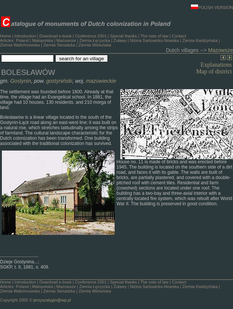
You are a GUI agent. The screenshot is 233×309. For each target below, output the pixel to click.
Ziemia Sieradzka (59, 45)
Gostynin (20, 81)
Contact (179, 36)
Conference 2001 (90, 36)
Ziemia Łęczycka (94, 40)
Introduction (25, 36)
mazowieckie (101, 81)
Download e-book (55, 36)
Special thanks (123, 36)
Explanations (216, 64)
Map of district (214, 71)
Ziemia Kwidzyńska (200, 40)
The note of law (154, 36)
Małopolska (42, 40)
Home (5, 36)
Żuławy (120, 40)
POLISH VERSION (212, 7)
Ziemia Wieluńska (95, 45)
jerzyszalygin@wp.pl (52, 300)
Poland (22, 40)
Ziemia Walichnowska (20, 45)
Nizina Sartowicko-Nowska (154, 40)
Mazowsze (66, 40)
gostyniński (59, 81)
